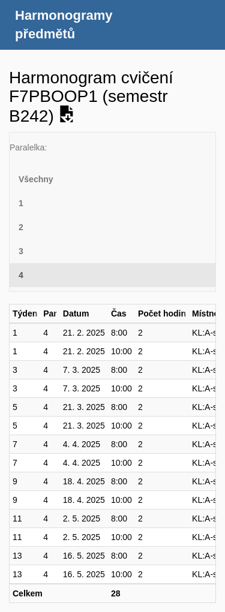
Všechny (36, 179)
